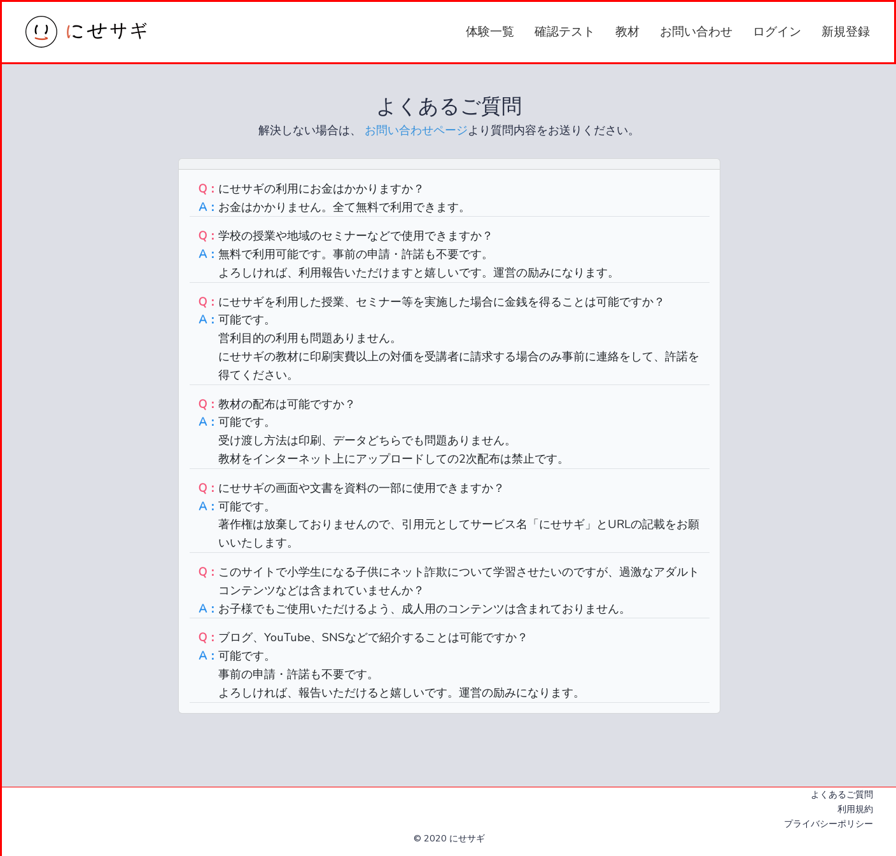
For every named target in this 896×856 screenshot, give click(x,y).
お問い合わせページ (414, 130)
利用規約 (855, 809)
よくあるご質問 (842, 794)
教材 (627, 32)
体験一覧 (490, 32)
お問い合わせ (696, 32)
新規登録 (846, 32)
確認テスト (565, 32)
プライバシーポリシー (828, 823)
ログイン (777, 32)
